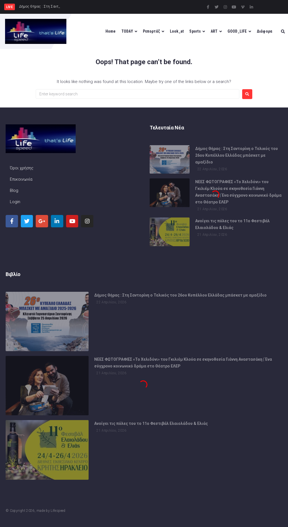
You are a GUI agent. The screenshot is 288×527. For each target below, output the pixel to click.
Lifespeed (58, 511)
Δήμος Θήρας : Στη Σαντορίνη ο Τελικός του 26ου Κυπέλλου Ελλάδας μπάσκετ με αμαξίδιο (236, 156)
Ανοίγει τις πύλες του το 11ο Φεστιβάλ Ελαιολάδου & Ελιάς (151, 425)
